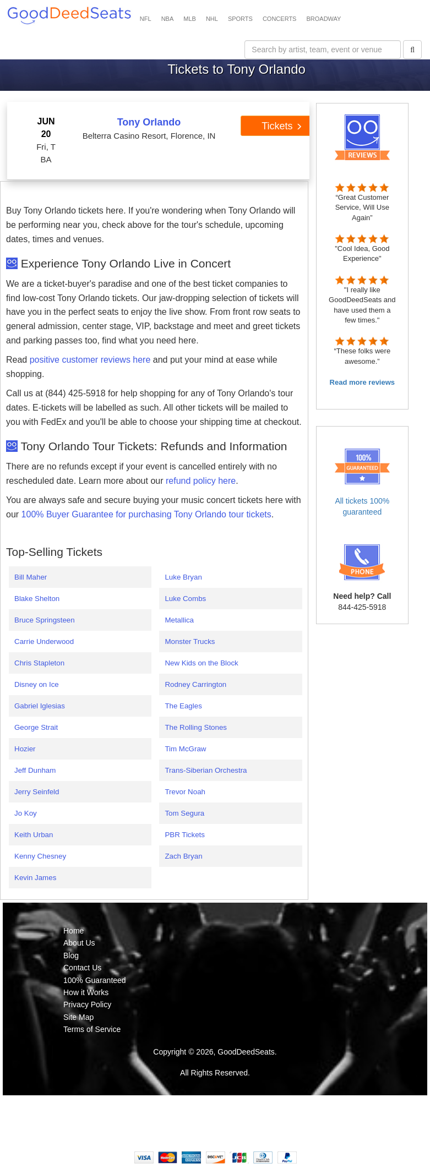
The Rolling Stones (196, 727)
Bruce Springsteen (44, 620)
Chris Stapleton (39, 663)
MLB (189, 18)
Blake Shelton (36, 598)
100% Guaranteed (94, 980)
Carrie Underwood (44, 641)
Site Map (78, 1017)
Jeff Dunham (35, 770)
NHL (212, 18)
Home (73, 930)
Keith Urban (33, 835)
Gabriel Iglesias (39, 706)
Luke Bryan (183, 577)
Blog (71, 955)
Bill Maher (30, 577)
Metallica (179, 620)
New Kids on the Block (201, 663)
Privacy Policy (87, 1004)
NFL (145, 18)
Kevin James (35, 877)
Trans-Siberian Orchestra (206, 770)
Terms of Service (92, 1029)
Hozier (25, 749)
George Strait (36, 727)
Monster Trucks (190, 641)
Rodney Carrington (195, 684)
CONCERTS (280, 18)
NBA (167, 18)
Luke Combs (185, 598)
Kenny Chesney (40, 856)
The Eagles (183, 706)
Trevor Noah (185, 792)
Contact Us (82, 967)
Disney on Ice (36, 684)
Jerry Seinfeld (36, 792)
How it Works (85, 992)
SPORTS (240, 18)
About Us (79, 942)
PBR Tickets (185, 835)
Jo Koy (25, 813)
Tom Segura (184, 813)
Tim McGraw (185, 749)
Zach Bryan (183, 856)
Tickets (282, 126)
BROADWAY (323, 18)
